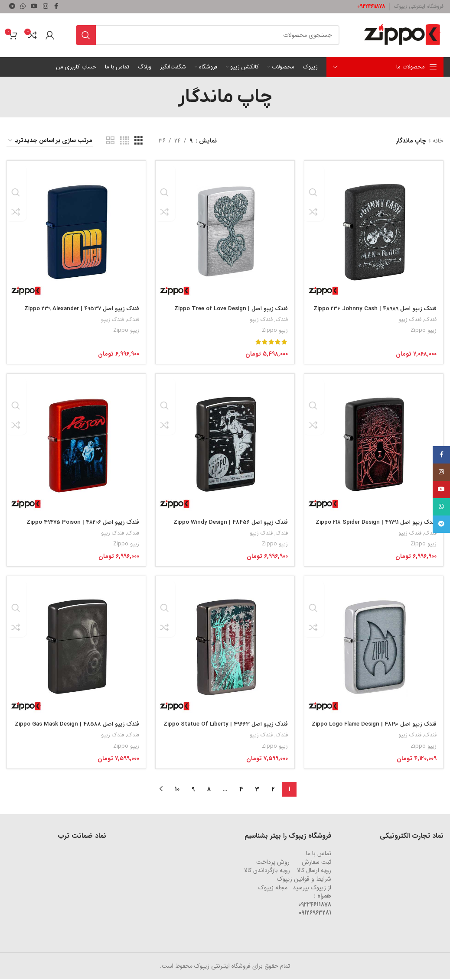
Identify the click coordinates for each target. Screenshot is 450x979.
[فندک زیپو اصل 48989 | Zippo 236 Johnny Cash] (375, 229)
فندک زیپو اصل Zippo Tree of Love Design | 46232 (226, 310)
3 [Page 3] (257, 789)
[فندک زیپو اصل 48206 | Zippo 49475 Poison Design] (75, 443)
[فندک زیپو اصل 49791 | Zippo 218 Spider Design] (375, 443)
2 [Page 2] (273, 789)
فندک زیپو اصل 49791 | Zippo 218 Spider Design (383, 524)
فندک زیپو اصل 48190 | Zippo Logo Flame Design (381, 728)
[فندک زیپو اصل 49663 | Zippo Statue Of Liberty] (225, 646)
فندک (430, 316)
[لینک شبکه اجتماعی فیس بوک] (56, 6)
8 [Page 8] (209, 789)
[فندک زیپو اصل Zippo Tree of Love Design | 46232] (225, 229)
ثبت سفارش (316, 861)
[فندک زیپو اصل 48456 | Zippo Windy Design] (225, 443)
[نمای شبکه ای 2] (110, 140)
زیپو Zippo (423, 327)
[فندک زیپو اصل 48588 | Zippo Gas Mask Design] (75, 646)
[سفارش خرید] (50, 141)
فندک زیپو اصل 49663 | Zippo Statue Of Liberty (233, 728)
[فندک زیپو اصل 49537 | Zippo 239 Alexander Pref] (75, 229)
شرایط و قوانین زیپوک (304, 878)
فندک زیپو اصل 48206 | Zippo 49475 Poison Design (77, 524)
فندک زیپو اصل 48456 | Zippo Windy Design (227, 520)
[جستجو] (207, 35)
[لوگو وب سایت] (402, 34)
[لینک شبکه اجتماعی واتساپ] (23, 6)
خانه (438, 141)
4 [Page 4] (241, 789)
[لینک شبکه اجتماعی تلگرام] (12, 6)
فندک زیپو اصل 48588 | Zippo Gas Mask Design (82, 728)
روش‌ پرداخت (273, 861)
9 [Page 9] (193, 789)
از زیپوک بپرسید (312, 887)
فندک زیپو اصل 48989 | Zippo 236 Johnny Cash (380, 310)
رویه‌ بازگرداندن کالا (267, 870)
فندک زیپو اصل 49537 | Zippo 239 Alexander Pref (76, 310)
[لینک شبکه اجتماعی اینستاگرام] (45, 6)
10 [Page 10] (177, 789)
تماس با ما (318, 853)
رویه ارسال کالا (314, 870)
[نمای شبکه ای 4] (124, 140)
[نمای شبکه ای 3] (138, 140)
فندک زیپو (409, 316)
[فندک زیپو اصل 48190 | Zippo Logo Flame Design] (375, 646)
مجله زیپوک (272, 887)
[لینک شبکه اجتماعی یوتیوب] (34, 6)
